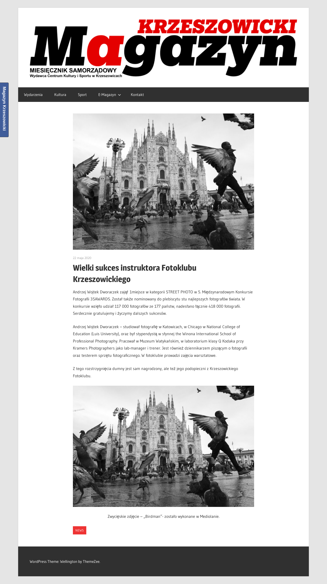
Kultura (60, 94)
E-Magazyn (109, 94)
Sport (82, 94)
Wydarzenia (33, 94)
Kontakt (137, 94)
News (79, 530)
